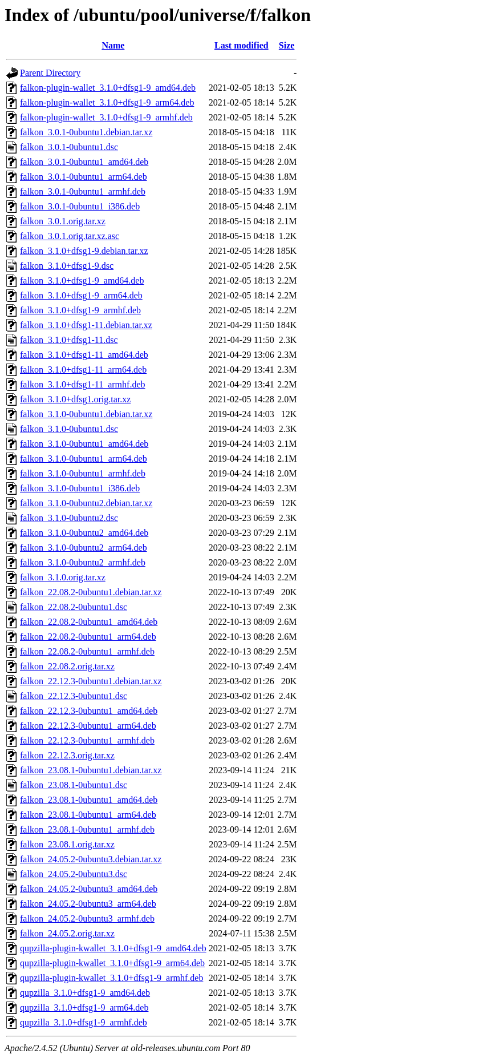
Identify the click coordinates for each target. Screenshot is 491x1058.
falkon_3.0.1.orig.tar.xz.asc (69, 236)
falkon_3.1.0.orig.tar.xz (62, 577)
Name (113, 45)
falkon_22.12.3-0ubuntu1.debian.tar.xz (90, 681)
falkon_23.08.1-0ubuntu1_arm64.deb (88, 814)
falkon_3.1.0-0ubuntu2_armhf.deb (82, 562)
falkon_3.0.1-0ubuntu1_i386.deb (80, 206)
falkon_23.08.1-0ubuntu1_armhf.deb (87, 829)
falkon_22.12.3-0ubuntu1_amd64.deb (88, 711)
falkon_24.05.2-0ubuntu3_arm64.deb (88, 903)
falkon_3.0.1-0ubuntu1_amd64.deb (84, 162)
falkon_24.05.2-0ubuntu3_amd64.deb (88, 889)
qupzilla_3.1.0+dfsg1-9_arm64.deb (84, 1007)
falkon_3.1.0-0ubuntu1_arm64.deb (83, 458)
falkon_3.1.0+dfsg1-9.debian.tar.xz (84, 251)
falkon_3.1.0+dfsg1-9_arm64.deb (81, 295)
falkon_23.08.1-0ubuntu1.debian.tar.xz (90, 770)
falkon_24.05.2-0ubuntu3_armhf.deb (87, 918)
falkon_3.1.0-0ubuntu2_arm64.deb (83, 547)
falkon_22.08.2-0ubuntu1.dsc (73, 607)
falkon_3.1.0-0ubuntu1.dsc (69, 429)
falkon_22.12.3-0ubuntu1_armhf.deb (87, 740)
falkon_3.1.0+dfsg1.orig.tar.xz (75, 399)
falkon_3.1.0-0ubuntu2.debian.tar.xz (86, 503)
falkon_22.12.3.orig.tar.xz (67, 755)
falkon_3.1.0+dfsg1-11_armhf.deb (82, 384)
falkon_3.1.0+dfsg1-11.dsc (69, 340)
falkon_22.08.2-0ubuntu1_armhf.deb (87, 651)
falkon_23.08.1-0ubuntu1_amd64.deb (88, 800)
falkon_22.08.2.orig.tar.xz (67, 666)
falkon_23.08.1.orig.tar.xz (67, 844)
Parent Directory (50, 73)
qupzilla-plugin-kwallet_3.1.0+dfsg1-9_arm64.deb (112, 963)
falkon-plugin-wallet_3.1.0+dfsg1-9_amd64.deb (108, 87)
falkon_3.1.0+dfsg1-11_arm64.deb (83, 369)
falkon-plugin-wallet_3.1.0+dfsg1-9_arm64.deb (107, 102)
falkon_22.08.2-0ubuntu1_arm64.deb (88, 636)
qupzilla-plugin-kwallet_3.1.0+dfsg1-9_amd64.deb (113, 948)
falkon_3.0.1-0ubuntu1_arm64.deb (83, 176)
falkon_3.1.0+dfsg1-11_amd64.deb (84, 355)
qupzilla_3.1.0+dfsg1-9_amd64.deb (85, 993)
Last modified (241, 45)
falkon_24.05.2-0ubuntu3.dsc (73, 874)
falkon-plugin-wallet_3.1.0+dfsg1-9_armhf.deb (106, 117)
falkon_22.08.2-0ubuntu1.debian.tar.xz (90, 592)
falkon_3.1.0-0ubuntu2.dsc (69, 518)
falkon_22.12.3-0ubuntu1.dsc (73, 696)
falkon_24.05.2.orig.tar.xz (67, 933)
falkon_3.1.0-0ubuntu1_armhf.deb (82, 473)
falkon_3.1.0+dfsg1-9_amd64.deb (82, 280)
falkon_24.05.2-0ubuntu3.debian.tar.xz (90, 859)
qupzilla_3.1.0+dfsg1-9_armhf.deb (83, 1022)
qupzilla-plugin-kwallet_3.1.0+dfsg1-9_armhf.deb (111, 978)
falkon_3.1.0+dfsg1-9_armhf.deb (80, 310)
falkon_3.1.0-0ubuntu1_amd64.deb (84, 444)
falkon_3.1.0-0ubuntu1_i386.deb (80, 488)
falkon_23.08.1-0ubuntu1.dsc (73, 785)
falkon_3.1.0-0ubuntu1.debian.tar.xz (86, 414)
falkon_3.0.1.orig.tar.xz (62, 221)
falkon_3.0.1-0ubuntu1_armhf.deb (82, 191)
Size (287, 45)
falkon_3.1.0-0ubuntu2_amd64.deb (84, 533)
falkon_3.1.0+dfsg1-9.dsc (66, 265)
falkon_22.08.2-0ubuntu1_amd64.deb (88, 622)
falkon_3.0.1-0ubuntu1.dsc (69, 147)
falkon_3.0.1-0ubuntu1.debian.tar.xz (86, 132)
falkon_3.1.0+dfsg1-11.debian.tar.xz (86, 325)
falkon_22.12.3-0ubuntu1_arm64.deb (88, 725)
